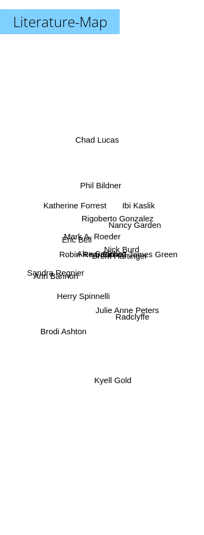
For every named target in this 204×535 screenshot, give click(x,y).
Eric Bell (78, 241)
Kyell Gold (112, 373)
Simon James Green (139, 254)
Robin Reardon (86, 254)
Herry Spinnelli (84, 295)
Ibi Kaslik (137, 207)
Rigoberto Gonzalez (117, 220)
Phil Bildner (101, 188)
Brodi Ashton (65, 329)
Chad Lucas (97, 144)
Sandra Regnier (57, 271)
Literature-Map (60, 21)
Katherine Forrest (75, 205)
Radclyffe (130, 312)
